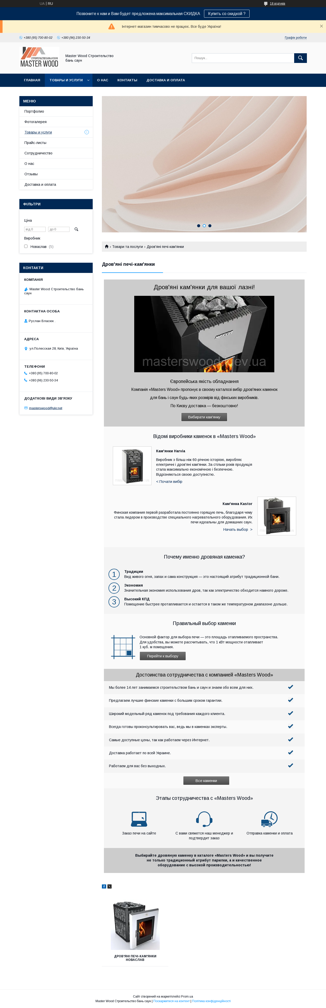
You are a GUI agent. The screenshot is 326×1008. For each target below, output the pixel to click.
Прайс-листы (35, 143)
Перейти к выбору (163, 656)
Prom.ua (187, 996)
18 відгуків (277, 3)
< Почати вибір (169, 481)
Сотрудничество (38, 153)
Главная (32, 80)
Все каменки (206, 780)
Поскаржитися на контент (171, 1001)
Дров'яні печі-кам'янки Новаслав (134, 958)
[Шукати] (300, 58)
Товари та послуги (127, 247)
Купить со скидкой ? (227, 13)
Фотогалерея (35, 122)
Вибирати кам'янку (204, 417)
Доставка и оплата (165, 80)
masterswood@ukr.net (45, 408)
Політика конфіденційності (211, 1001)
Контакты (127, 80)
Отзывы (31, 174)
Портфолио (34, 111)
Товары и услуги (66, 80)
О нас (102, 80)
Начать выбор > (237, 529)
